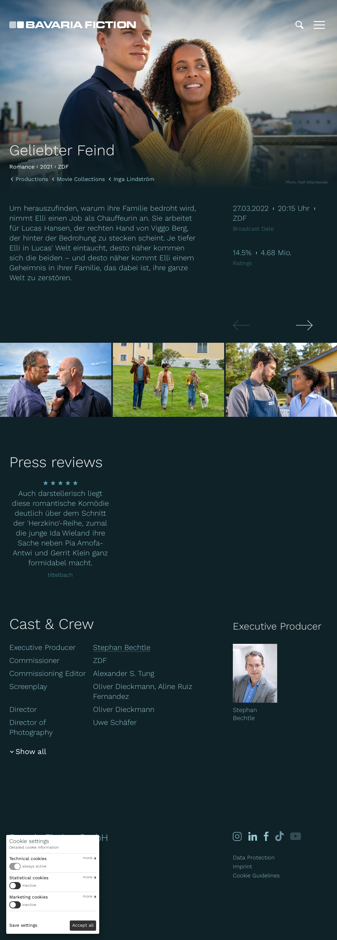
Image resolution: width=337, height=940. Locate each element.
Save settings (23, 925)
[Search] (299, 24)
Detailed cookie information (34, 847)
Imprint (242, 866)
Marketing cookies (28, 896)
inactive (29, 885)
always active (34, 866)
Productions (32, 179)
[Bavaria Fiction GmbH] (72, 24)
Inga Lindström (133, 179)
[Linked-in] (252, 836)
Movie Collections (81, 179)
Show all (31, 751)
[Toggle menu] (319, 24)
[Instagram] (237, 836)
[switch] (52, 866)
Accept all (83, 925)
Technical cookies (28, 858)
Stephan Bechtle (121, 647)
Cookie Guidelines (256, 875)
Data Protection (254, 857)
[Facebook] (265, 836)
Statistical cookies (28, 877)
